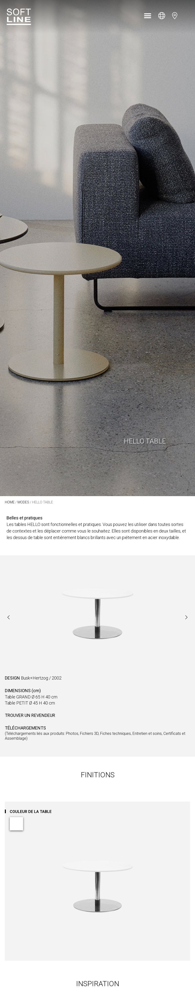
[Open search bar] (187, 16)
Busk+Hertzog (34, 677)
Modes (23, 502)
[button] (147, 16)
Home (10, 502)
